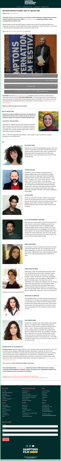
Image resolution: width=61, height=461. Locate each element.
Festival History (5, 405)
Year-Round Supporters (26, 409)
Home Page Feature (27, 376)
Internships (45, 397)
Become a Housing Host (7, 398)
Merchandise (4, 400)
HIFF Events (14, 376)
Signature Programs (6, 395)
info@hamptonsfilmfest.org (47, 411)
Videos (3, 416)
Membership (24, 406)
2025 (9, 377)
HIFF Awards (4, 394)
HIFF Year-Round (19, 376)
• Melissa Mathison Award (27, 416)
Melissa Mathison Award (30, 19)
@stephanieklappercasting (9, 359)
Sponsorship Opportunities (7, 392)
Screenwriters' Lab (43, 377)
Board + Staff (44, 392)
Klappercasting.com (50, 358)
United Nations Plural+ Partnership (29, 397)
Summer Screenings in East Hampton (29, 395)
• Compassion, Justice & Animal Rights (29, 413)
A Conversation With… (6, 409)
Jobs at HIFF (44, 395)
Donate (23, 411)
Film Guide (4, 390)
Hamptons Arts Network (26, 400)
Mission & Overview (46, 390)
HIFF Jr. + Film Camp (26, 394)
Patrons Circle (25, 405)
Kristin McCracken (14, 13)
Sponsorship (24, 408)
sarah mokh (37, 377)
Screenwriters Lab (20, 367)
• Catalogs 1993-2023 (6, 406)
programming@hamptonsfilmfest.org (49, 415)
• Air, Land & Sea (25, 414)
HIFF (20, 377)
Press (43, 398)
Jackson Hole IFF (25, 398)
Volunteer (4, 397)
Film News (9, 376)
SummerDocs (4, 413)
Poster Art (4, 411)
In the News (44, 400)
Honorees (4, 408)
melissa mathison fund (26, 377)
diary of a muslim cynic (14, 377)
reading (32, 377)
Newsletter (44, 394)
